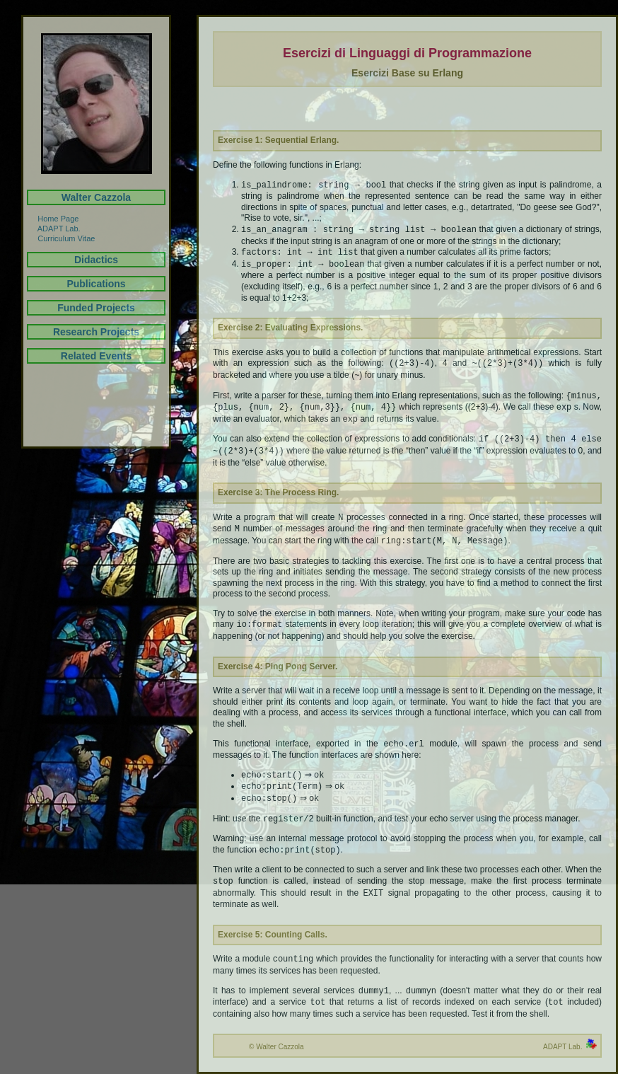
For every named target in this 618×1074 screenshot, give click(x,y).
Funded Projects (96, 307)
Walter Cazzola (96, 197)
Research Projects (96, 331)
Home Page (52, 218)
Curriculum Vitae (61, 238)
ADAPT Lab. (54, 228)
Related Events (96, 356)
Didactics (96, 259)
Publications (95, 283)
